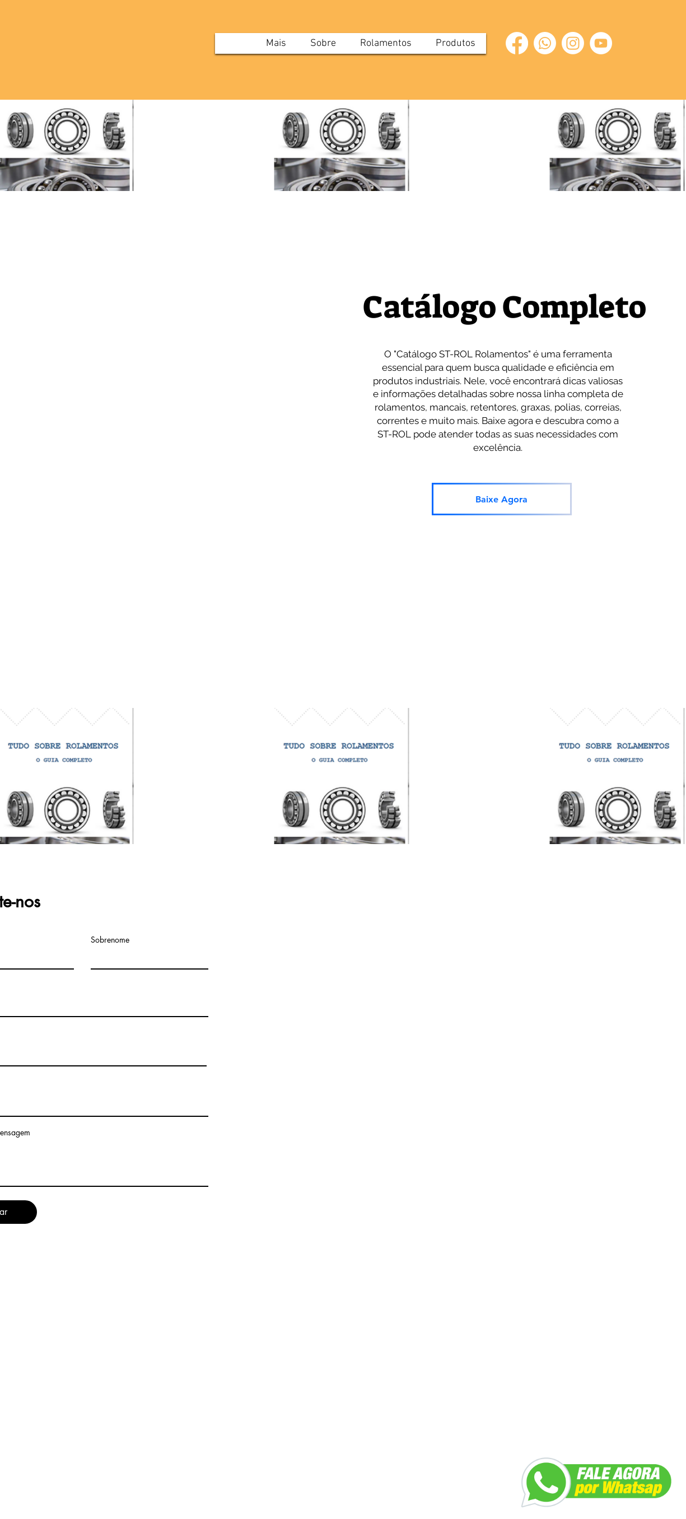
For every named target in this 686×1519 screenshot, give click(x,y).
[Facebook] (517, 43)
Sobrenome (110, 940)
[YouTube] (601, 43)
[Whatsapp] (545, 43)
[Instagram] (573, 43)
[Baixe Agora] (502, 499)
